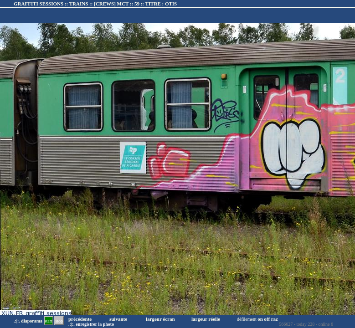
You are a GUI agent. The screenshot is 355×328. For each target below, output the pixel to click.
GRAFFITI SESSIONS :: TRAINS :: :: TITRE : (95, 3)
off (267, 319)
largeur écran (160, 319)
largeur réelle (205, 319)
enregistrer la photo (95, 324)
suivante (118, 319)
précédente (80, 319)
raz (274, 319)
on (260, 319)
